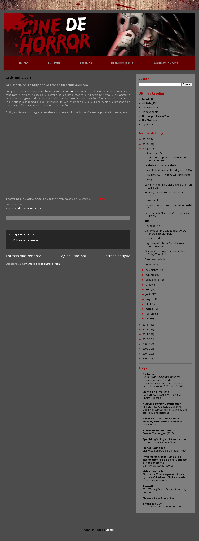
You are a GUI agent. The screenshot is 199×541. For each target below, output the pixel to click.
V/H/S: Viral (151, 200)
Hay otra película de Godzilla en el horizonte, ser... (164, 244)
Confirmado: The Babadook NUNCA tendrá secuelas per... (165, 232)
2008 (145, 348)
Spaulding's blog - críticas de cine (164, 439)
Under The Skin (154, 238)
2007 (145, 353)
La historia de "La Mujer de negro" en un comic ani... (168, 186)
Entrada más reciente (23, 256)
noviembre (152, 270)
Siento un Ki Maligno (156, 392)
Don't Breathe (150, 107)
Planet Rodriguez (154, 447)
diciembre (152, 153)
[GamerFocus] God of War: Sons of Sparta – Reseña (162, 396)
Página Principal (72, 256)
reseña (75, 91)
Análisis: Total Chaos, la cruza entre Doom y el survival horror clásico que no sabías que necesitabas (165, 409)
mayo (149, 299)
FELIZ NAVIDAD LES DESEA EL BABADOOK (168, 175)
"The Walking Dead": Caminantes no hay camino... (165, 491)
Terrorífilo (149, 486)
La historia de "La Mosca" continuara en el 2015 (168, 214)
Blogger (110, 529)
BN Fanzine (150, 374)
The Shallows (149, 120)
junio (149, 294)
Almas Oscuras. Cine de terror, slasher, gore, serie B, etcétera (162, 420)
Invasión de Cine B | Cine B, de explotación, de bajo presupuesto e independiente (165, 459)
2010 (145, 339)
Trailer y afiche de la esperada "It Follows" (164, 194)
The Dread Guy (152, 503)
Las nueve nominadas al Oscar (159, 442)
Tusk (147, 221)
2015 (145, 144)
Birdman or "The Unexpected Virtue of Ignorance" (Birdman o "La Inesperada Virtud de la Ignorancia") (164, 477)
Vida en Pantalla (153, 471)
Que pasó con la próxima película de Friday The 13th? (166, 252)
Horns (148, 180)
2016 (145, 139)
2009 (145, 344)
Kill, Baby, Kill (149, 103)
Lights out (147, 124)
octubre (150, 275)
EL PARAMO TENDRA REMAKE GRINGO (164, 506)
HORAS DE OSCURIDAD (157, 430)
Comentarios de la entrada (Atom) (41, 263)
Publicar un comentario (26, 240)
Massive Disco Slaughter (158, 498)
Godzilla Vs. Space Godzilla (160, 165)
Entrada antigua (117, 256)
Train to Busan (150, 99)
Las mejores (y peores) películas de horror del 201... (165, 159)
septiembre (153, 279)
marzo (150, 308)
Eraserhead (152, 264)
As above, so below (156, 259)
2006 (145, 358)
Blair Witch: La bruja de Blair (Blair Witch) (165, 450)
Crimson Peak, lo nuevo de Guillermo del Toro (168, 207)
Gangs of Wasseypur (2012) (158, 465)
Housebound (152, 226)
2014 (145, 149)
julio (148, 289)
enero (149, 318)
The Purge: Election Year (156, 116)
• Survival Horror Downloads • (162, 403)
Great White (149, 424)
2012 (145, 329)
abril (148, 304)
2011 (145, 334)
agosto (150, 284)
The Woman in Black (29, 208)
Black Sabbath (150, 112)
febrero (150, 313)
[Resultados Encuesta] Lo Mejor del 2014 (168, 170)
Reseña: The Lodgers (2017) (158, 433)
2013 (145, 324)
